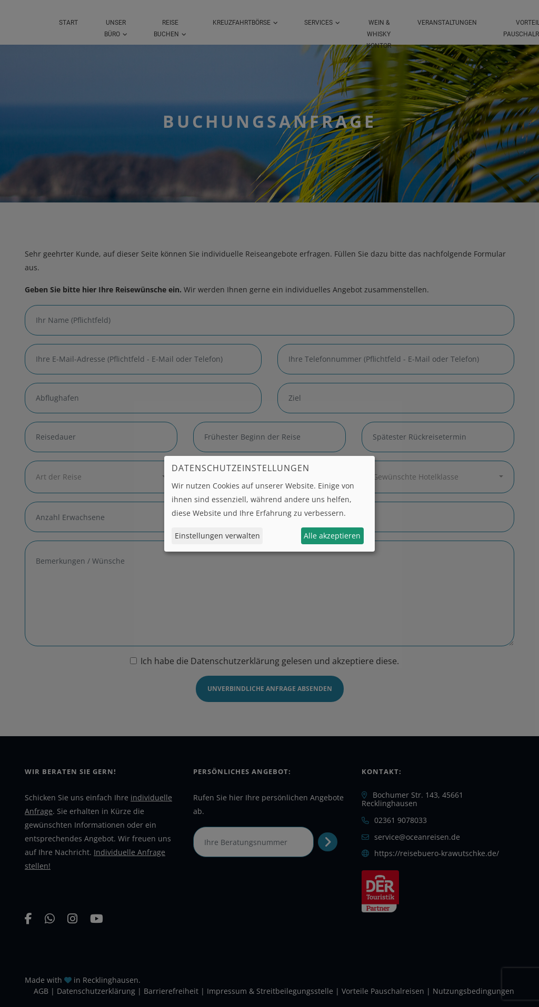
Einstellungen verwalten (217, 536)
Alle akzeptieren (332, 536)
